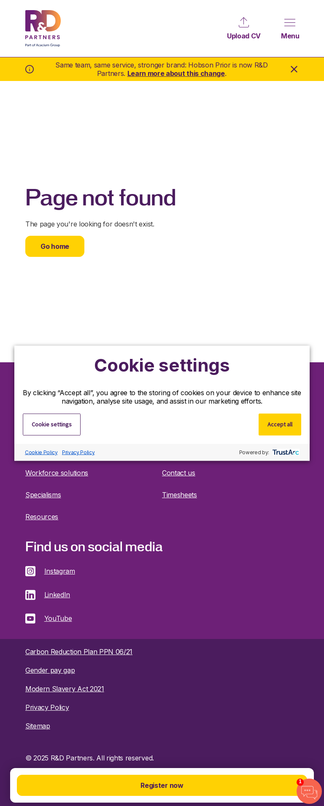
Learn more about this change (176, 73)
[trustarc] (285, 452)
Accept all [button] (279, 424)
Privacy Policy (78, 452)
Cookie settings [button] (52, 424)
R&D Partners (43, 28)
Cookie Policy (41, 452)
